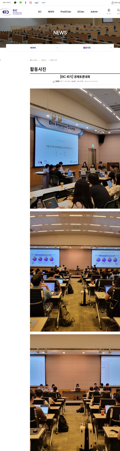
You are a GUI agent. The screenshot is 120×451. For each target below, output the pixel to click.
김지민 (56, 81)
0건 (74, 81)
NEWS (51, 14)
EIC (40, 14)
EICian (81, 14)
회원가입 (115, 2)
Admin (94, 14)
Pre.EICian (66, 14)
